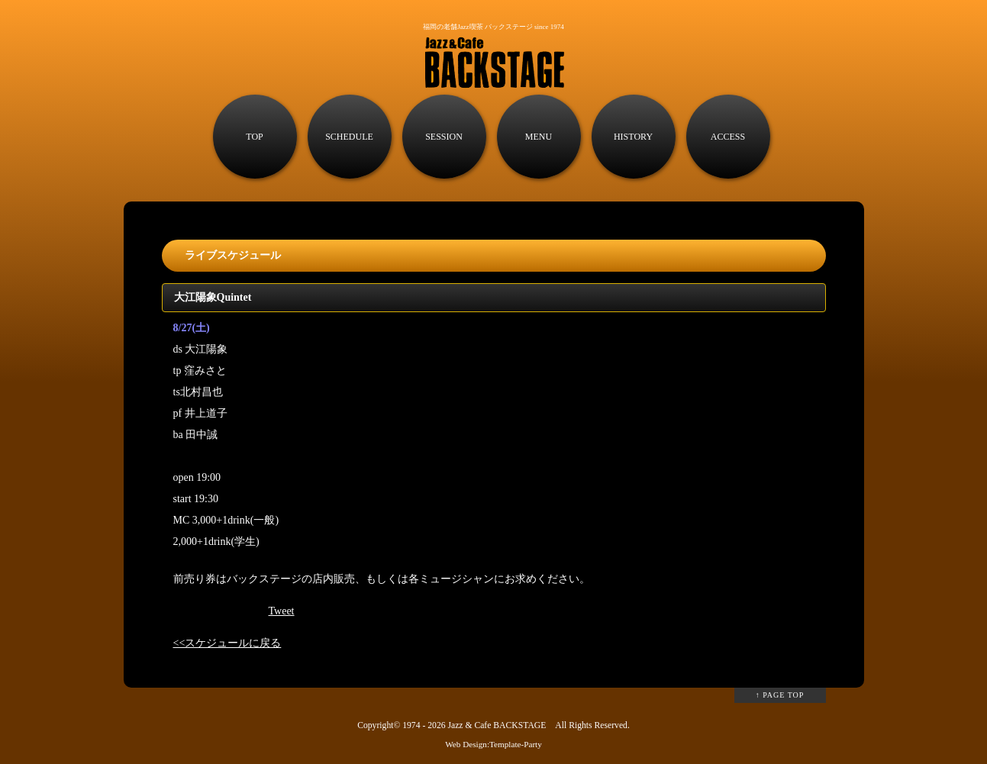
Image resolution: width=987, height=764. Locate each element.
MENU (538, 136)
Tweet (282, 611)
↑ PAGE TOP (780, 695)
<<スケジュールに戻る (227, 643)
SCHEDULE (349, 136)
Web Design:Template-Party (493, 744)
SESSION (444, 136)
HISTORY (633, 136)
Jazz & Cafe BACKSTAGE (496, 725)
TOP (254, 136)
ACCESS (728, 136)
